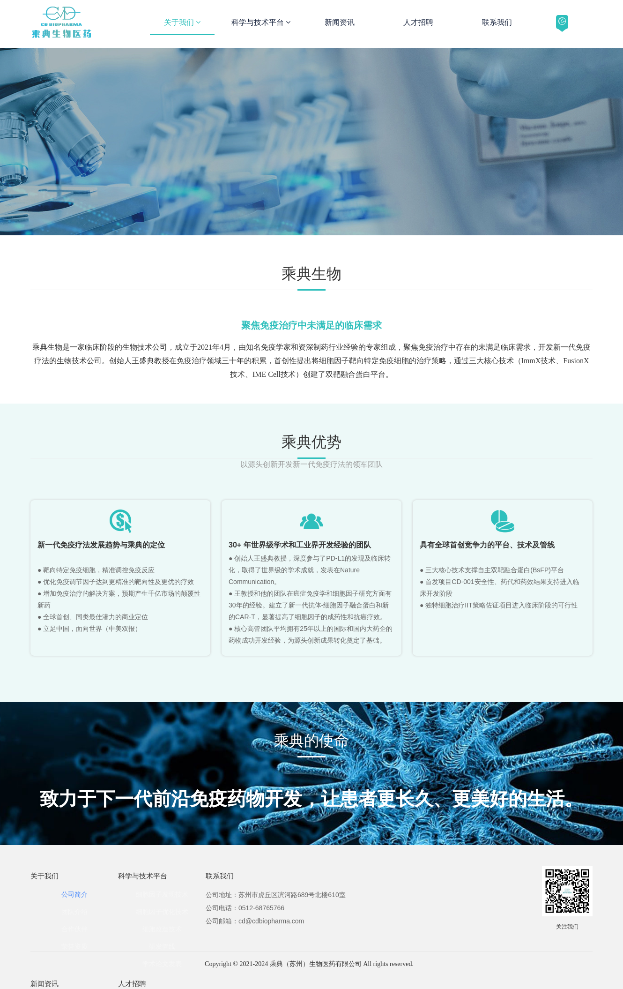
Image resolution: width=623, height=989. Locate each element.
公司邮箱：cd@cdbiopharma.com (255, 921)
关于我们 (182, 22)
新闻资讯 (340, 22)
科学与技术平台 (260, 22)
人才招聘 (418, 22)
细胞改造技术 (162, 929)
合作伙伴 (74, 929)
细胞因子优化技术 (162, 911)
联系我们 (497, 22)
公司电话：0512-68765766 (245, 908)
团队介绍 (74, 911)
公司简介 (74, 894)
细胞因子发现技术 (162, 894)
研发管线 (162, 946)
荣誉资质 (74, 946)
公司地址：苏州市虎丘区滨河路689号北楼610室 (276, 895)
